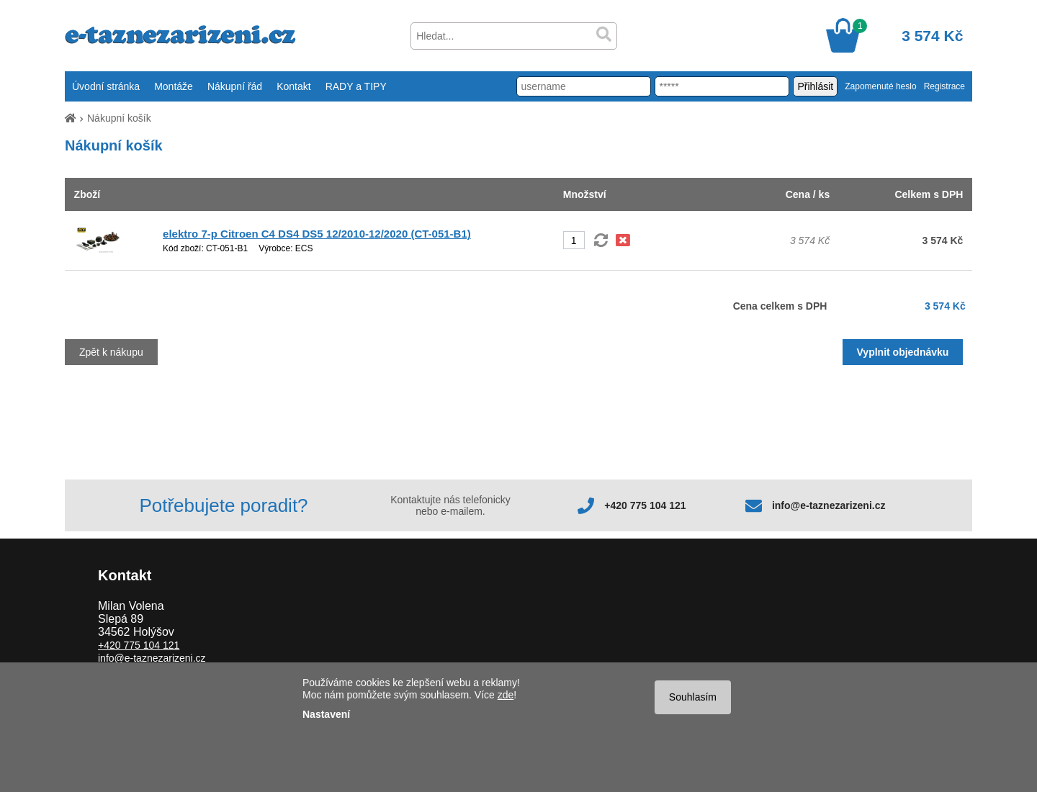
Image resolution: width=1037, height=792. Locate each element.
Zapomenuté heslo (880, 86)
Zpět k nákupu (111, 352)
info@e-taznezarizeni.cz (829, 505)
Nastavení (326, 714)
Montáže (173, 86)
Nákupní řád (234, 86)
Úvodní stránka (106, 86)
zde (506, 695)
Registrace (944, 86)
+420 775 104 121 (645, 505)
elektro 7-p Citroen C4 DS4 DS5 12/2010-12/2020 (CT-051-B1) (317, 234)
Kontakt (293, 86)
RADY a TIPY (356, 86)
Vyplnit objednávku (903, 352)
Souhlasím (693, 697)
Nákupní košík (119, 118)
